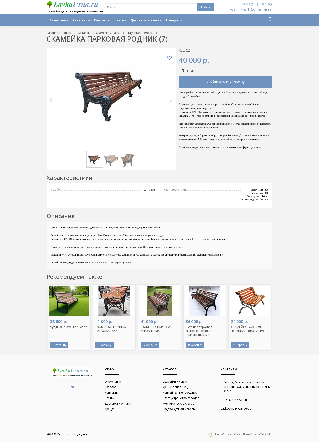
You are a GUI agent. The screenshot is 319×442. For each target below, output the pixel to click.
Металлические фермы (179, 403)
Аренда (172, 20)
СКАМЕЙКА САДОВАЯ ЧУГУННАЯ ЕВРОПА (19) (247, 329)
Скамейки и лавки (175, 381)
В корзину (59, 345)
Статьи (120, 20)
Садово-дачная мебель (179, 409)
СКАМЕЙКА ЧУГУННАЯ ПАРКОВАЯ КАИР (111, 329)
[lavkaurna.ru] (76, 7)
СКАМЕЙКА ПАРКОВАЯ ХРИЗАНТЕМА (156, 329)
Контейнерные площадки (180, 392)
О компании (58, 20)
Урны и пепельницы (176, 387)
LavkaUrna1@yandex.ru (249, 9)
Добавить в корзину (226, 81)
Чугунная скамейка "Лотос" (69, 327)
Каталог (79, 20)
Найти (205, 7)
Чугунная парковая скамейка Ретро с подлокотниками (199, 331)
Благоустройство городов (181, 398)
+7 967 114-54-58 (256, 4)
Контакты (102, 20)
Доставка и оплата (146, 20)
